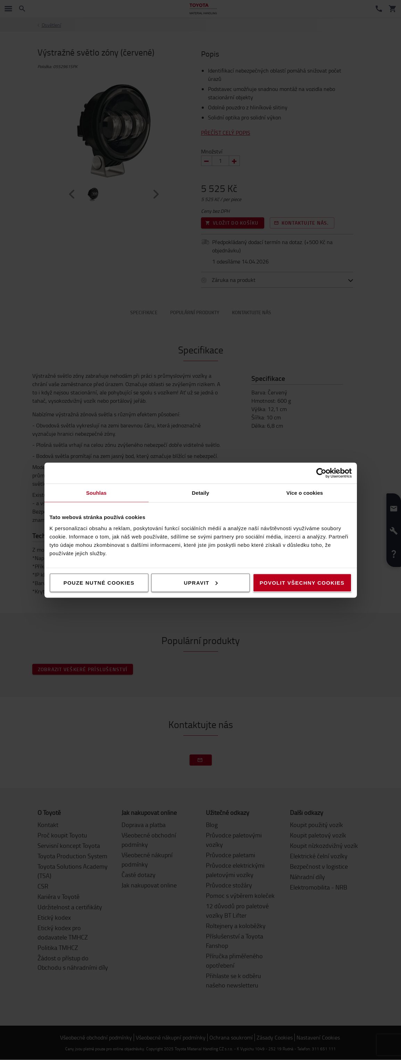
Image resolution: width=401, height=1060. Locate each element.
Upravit (201, 582)
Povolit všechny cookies (302, 582)
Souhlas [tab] (96, 492)
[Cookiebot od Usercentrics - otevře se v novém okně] (321, 473)
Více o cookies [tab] (304, 492)
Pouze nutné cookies (99, 582)
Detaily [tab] (200, 492)
